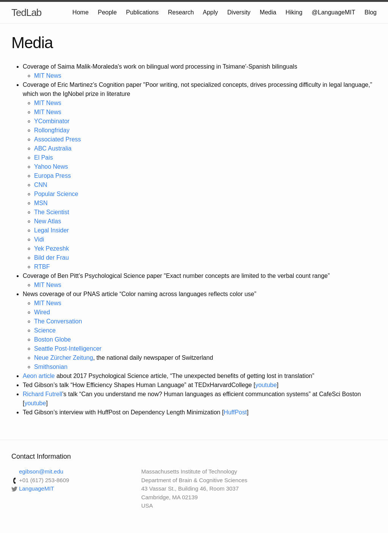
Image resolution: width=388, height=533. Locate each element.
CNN (40, 185)
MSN (41, 203)
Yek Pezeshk (51, 248)
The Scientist (51, 212)
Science (45, 330)
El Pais (43, 157)
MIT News (47, 75)
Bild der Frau (51, 257)
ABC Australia (53, 148)
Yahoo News (51, 166)
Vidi (39, 239)
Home (80, 12)
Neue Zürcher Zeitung (63, 357)
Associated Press (57, 139)
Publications (142, 12)
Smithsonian (50, 367)
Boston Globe (52, 339)
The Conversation (58, 321)
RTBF (42, 266)
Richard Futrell (42, 394)
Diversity (238, 12)
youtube (266, 385)
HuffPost (235, 412)
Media (268, 12)
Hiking (294, 12)
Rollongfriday (51, 130)
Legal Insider (51, 230)
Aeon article (39, 376)
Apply (210, 12)
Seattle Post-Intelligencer (68, 348)
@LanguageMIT (333, 12)
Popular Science (56, 194)
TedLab (26, 12)
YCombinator (51, 121)
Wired (42, 312)
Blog (371, 12)
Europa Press (52, 175)
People (107, 12)
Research (181, 12)
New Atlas (47, 221)
